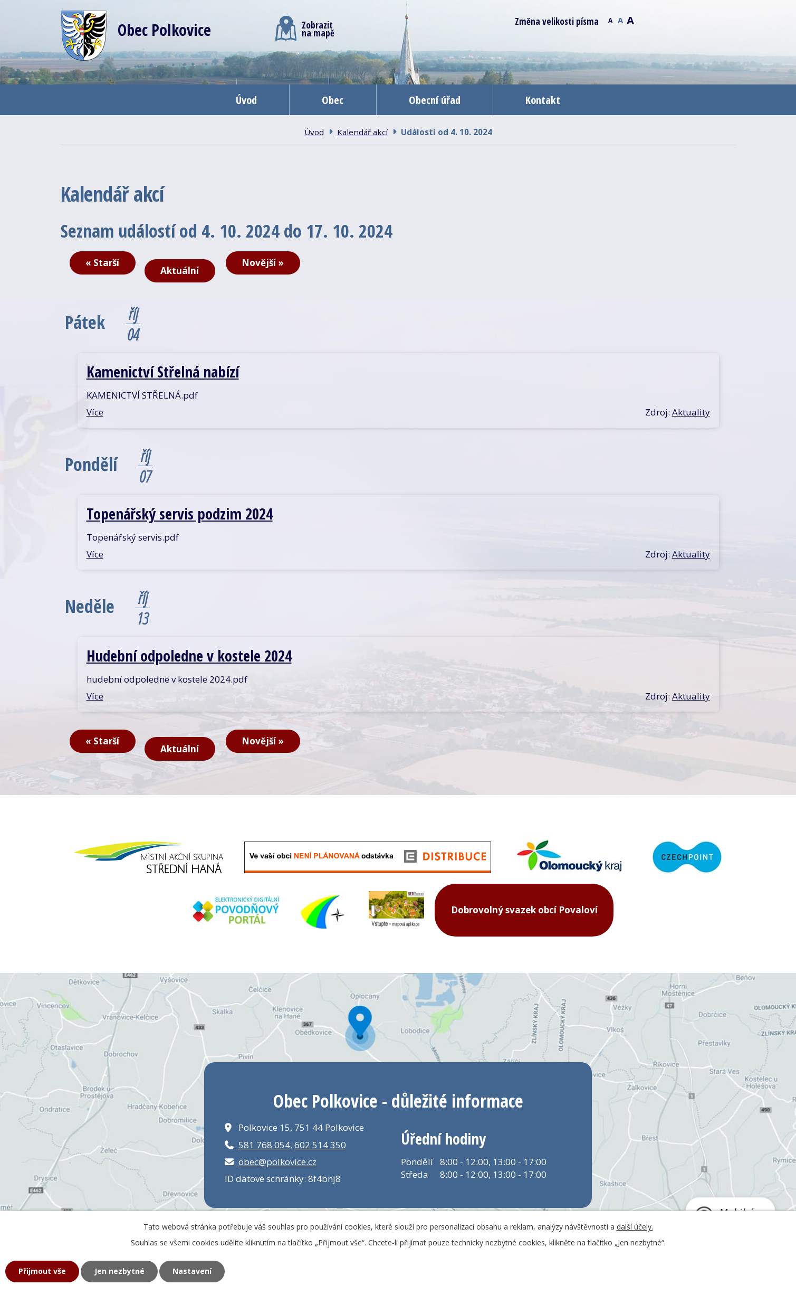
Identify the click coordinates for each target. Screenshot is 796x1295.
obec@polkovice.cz (277, 1162)
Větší (631, 19)
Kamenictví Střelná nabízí (163, 371)
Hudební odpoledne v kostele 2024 (189, 655)
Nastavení (192, 1271)
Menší (611, 19)
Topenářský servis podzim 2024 (180, 513)
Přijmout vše (42, 1271)
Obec (332, 99)
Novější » (263, 263)
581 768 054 (264, 1145)
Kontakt (542, 99)
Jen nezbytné (119, 1271)
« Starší (102, 263)
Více (95, 412)
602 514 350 (320, 1145)
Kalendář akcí (362, 132)
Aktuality (691, 412)
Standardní (621, 19)
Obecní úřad (435, 99)
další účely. (635, 1227)
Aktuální (179, 270)
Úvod (246, 99)
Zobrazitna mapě (304, 28)
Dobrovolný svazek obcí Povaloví (524, 910)
